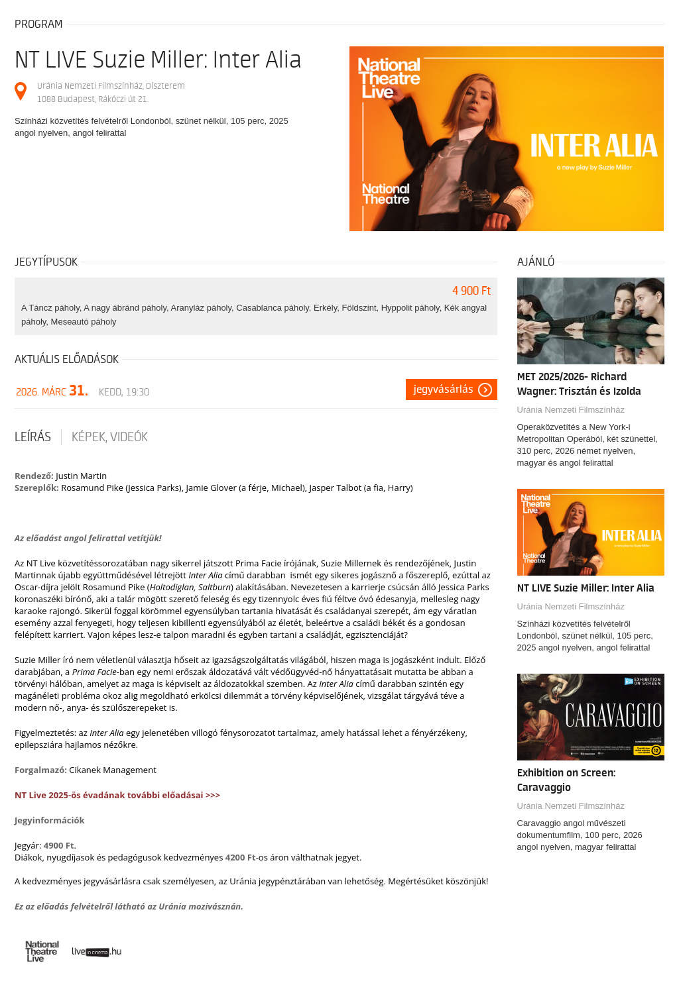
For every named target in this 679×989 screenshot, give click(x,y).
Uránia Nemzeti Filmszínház (571, 410)
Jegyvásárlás (443, 389)
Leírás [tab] (33, 437)
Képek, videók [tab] (110, 437)
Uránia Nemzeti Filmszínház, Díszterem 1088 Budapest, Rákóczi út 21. (111, 92)
